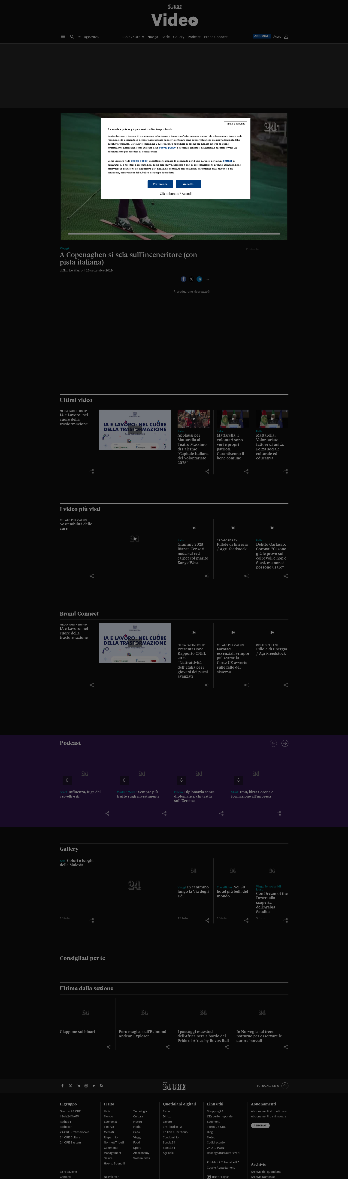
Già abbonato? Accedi (175, 194)
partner (227, 160)
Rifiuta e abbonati (235, 123)
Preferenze (160, 184)
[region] (176, 158)
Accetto (188, 184)
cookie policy (167, 147)
